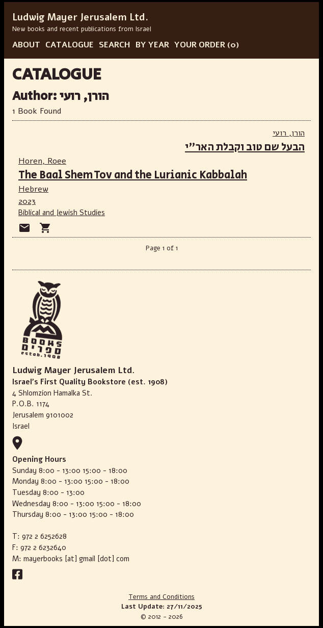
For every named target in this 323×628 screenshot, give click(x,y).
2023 (27, 201)
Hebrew (33, 189)
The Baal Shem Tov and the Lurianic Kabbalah (132, 175)
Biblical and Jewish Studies (61, 212)
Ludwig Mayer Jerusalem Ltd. (80, 17)
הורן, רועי (289, 133)
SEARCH (114, 44)
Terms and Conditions (161, 596)
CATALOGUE (69, 44)
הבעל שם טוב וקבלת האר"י (245, 147)
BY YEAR (152, 44)
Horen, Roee (42, 161)
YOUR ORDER (199, 44)
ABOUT (26, 44)
